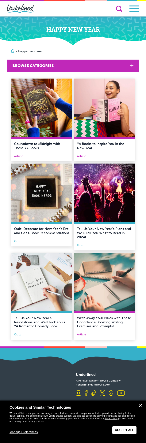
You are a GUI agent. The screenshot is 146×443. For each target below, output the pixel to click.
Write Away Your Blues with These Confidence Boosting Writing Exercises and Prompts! (104, 322)
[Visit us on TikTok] (93, 393)
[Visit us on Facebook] (86, 393)
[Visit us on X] (102, 393)
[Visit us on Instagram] (78, 393)
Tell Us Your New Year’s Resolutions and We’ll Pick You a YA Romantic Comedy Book (40, 322)
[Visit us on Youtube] (121, 393)
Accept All (124, 430)
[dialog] (73, 422)
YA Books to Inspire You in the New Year (100, 146)
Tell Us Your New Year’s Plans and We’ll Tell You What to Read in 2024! (104, 233)
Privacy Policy (112, 418)
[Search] (119, 9)
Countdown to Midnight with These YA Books (37, 146)
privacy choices (36, 421)
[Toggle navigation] (134, 9)
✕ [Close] (140, 406)
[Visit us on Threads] (111, 393)
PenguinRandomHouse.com (93, 384)
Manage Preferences (24, 432)
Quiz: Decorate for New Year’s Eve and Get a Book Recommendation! (41, 231)
